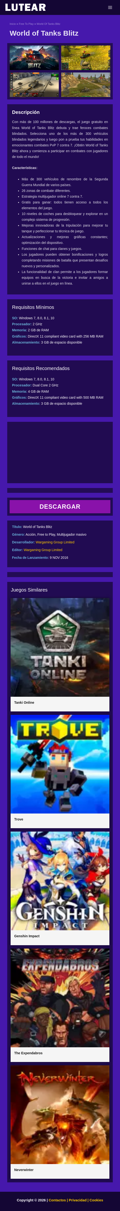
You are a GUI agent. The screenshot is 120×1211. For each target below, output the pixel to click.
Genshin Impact (27, 936)
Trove (18, 819)
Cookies (95, 1200)
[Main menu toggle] (110, 7)
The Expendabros (28, 1053)
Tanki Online (24, 702)
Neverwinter (23, 1170)
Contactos (57, 1200)
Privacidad (78, 1200)
